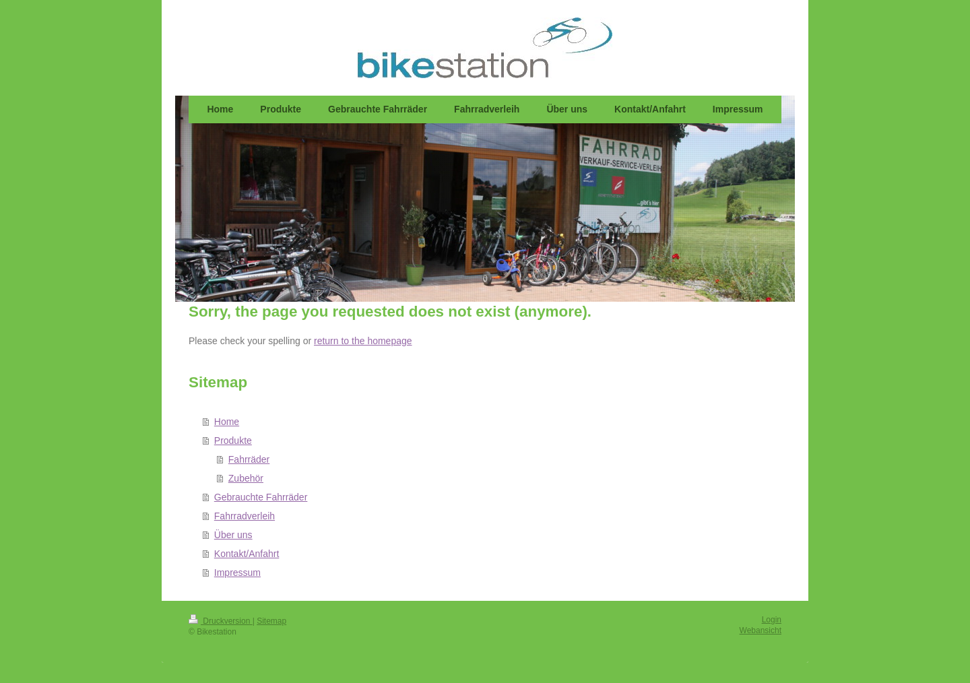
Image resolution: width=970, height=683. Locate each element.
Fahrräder (248, 459)
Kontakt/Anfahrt (247, 553)
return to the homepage (363, 340)
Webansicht (760, 630)
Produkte (233, 440)
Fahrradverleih (244, 516)
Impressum (237, 572)
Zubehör (245, 478)
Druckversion (221, 621)
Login (771, 619)
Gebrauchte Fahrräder (261, 497)
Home (226, 421)
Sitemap (271, 621)
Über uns (233, 534)
